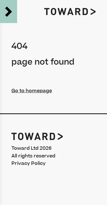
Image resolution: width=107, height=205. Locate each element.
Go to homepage (31, 90)
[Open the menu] (8, 11)
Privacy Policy (28, 163)
